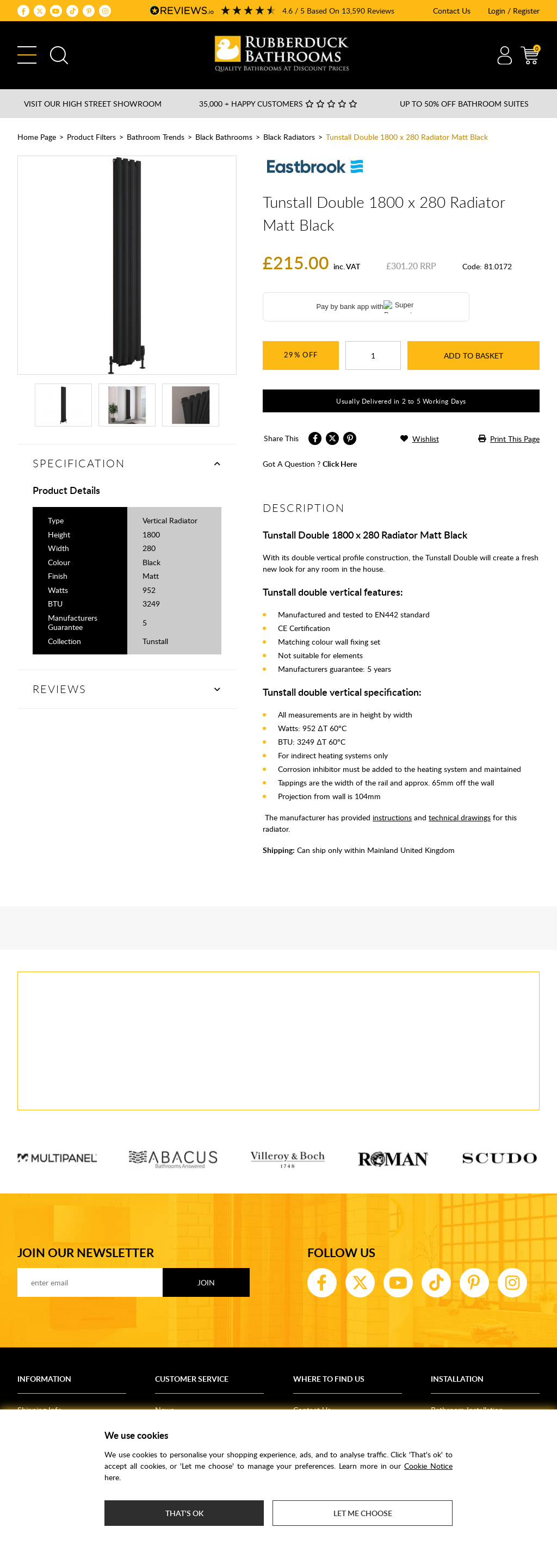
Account (504, 55)
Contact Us (452, 10)
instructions (392, 817)
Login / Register (514, 10)
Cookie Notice (428, 1466)
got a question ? (310, 464)
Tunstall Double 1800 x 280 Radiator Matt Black (407, 137)
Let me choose (362, 1513)
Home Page (36, 137)
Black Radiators (289, 137)
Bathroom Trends (155, 137)
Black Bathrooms (223, 137)
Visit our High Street (93, 103)
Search (59, 55)
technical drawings (460, 817)
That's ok (184, 1513)
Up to (464, 103)
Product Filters (91, 137)
